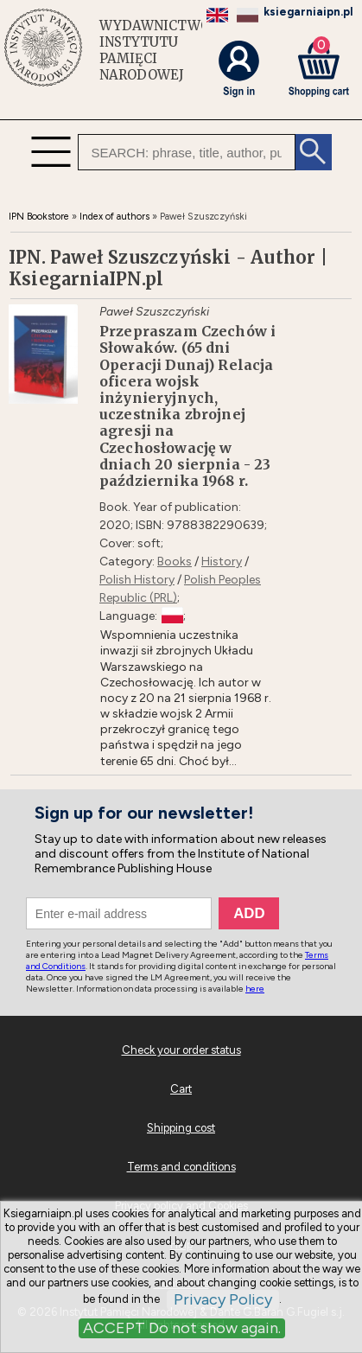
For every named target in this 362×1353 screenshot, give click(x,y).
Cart (181, 1088)
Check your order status (181, 1049)
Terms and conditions (181, 1166)
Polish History (137, 579)
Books (174, 561)
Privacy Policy (223, 1299)
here (254, 988)
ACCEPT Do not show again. (182, 1327)
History (221, 561)
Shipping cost (181, 1127)
